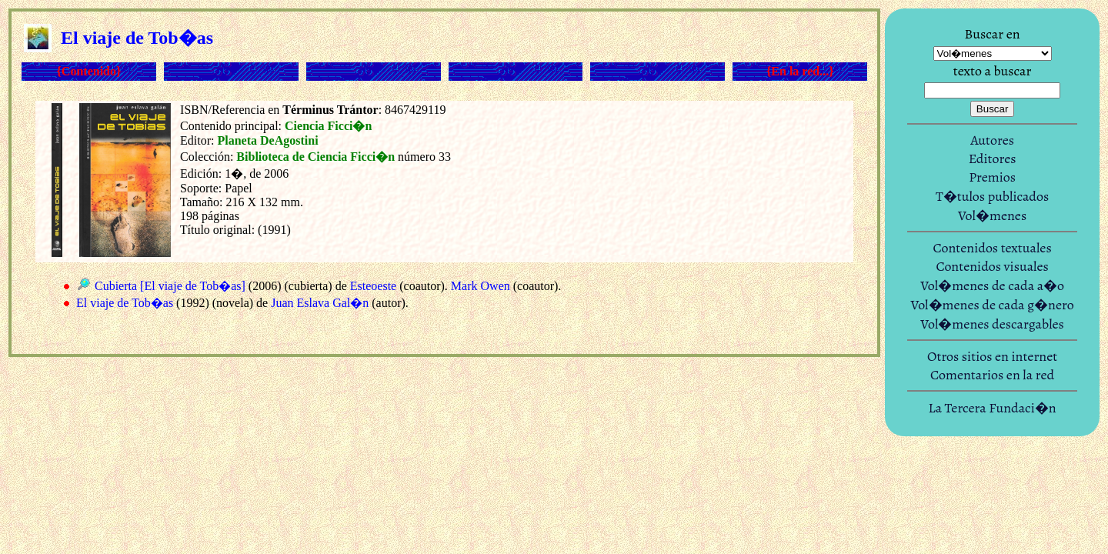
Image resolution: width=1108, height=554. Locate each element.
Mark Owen (480, 285)
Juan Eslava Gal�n (320, 302)
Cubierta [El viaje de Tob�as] (170, 285)
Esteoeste (373, 285)
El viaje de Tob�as (124, 302)
